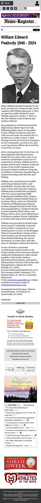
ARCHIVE (28, 356)
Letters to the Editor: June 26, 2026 (18, 438)
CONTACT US (25, 359)
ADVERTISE (17, 351)
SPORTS (16, 356)
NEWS (11, 356)
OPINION (22, 356)
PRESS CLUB (25, 351)
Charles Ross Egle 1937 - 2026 (17, 446)
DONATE (32, 351)
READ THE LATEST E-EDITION (20, 353)
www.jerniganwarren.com (13, 285)
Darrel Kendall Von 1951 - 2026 (17, 428)
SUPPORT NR (16, 359)
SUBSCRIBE (9, 351)
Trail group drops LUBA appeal (17, 435)
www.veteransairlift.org (18, 280)
